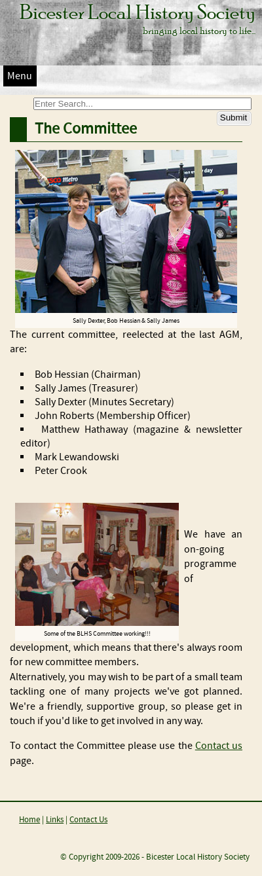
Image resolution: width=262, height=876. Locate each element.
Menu (19, 76)
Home (29, 820)
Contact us (218, 746)
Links (55, 820)
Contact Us (88, 820)
